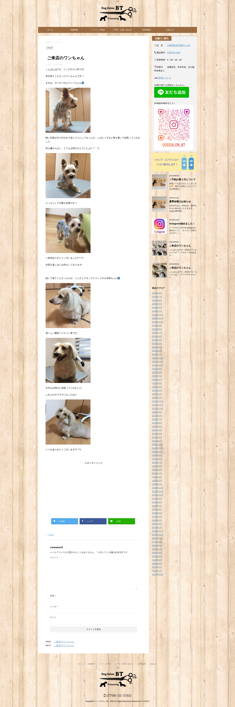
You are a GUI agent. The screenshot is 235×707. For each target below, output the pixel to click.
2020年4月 (157, 473)
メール (54, 606)
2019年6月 (157, 509)
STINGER (145, 701)
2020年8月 (157, 459)
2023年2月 (157, 351)
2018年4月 (157, 560)
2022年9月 (157, 369)
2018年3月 (157, 563)
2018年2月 (157, 567)
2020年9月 (157, 455)
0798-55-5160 (173, 52)
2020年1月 (157, 484)
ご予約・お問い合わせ (122, 30)
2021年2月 (157, 437)
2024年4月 (157, 300)
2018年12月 (157, 531)
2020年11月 (157, 448)
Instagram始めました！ (182, 223)
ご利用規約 (146, 30)
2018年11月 (157, 534)
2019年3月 (157, 520)
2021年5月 (157, 426)
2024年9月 (157, 293)
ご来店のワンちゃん (64, 641)
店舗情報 (74, 30)
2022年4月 (157, 387)
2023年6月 (157, 336)
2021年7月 (157, 419)
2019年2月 (157, 524)
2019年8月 (157, 502)
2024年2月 (157, 307)
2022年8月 (157, 372)
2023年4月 (157, 343)
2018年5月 (157, 556)
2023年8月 (157, 329)
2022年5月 (157, 383)
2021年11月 (157, 405)
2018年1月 (157, 571)
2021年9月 (157, 412)
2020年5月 (157, 470)
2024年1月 (157, 311)
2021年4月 (157, 430)
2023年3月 (157, 347)
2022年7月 (157, 376)
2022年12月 (157, 358)
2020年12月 (157, 444)
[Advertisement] (93, 489)
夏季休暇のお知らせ (180, 201)
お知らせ (170, 30)
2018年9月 (157, 542)
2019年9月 (157, 498)
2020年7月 (157, 462)
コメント (54, 557)
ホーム (50, 30)
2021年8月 (157, 415)
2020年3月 (157, 477)
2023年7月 (157, 333)
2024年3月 (157, 304)
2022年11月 (157, 361)
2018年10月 (157, 538)
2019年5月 (157, 513)
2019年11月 (157, 491)
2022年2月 (157, 394)
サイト (53, 617)
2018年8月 (157, 545)
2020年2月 (157, 480)
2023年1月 (157, 354)
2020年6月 (157, 466)
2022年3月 (157, 390)
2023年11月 (157, 318)
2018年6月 (157, 553)
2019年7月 (157, 506)
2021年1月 (157, 441)
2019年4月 (157, 516)
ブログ (51, 535)
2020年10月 (157, 452)
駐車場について (164, 78)
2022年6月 (157, 379)
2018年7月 (157, 549)
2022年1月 (157, 397)
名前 (53, 595)
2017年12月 (157, 574)
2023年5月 (157, 340)
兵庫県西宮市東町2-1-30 (178, 45)
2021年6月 (157, 423)
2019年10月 (157, 495)
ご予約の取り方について (182, 179)
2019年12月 (157, 488)
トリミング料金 (98, 30)
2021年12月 (157, 401)
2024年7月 (157, 297)
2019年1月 (157, 527)
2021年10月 (157, 408)
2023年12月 (157, 315)
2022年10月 (157, 365)
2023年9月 (157, 325)
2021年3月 (157, 434)
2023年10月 (157, 322)
